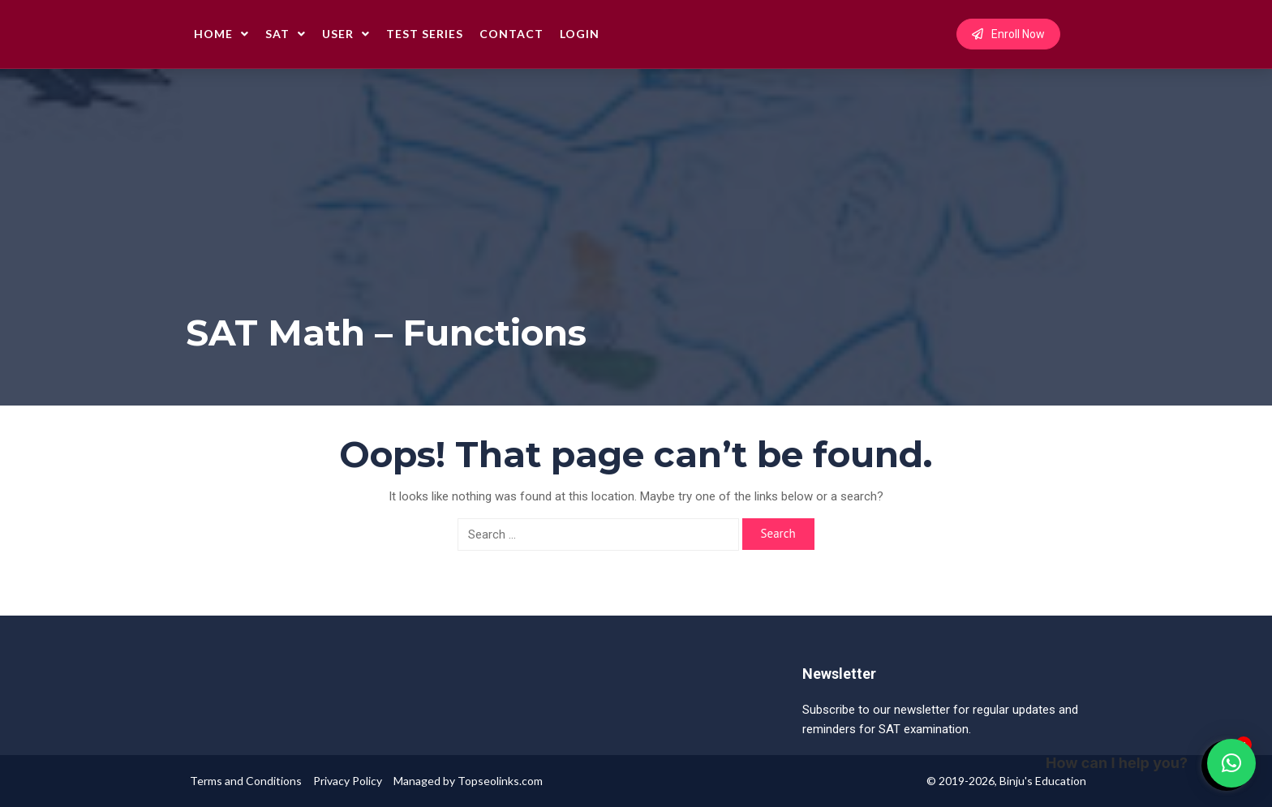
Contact (511, 34)
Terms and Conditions (246, 781)
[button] (1231, 763)
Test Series (424, 34)
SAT (285, 34)
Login (579, 34)
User (346, 34)
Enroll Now (1008, 34)
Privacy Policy (347, 781)
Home (221, 34)
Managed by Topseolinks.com (468, 781)
